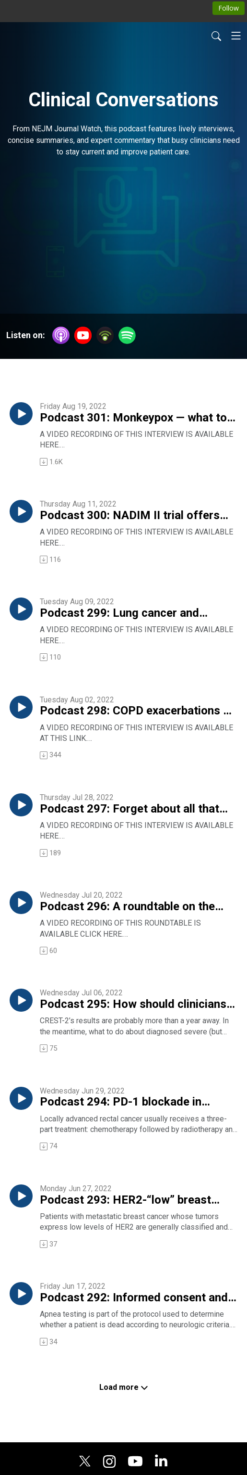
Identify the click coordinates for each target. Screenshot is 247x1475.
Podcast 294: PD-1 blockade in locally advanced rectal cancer (120, 1102)
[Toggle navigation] (236, 35)
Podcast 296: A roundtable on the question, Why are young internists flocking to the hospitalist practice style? (130, 907)
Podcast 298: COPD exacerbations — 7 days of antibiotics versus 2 (136, 711)
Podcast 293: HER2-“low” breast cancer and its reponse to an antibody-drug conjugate (125, 1200)
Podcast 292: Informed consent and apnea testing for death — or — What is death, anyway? (134, 1298)
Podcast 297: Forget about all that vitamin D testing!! (129, 809)
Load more (123, 1387)
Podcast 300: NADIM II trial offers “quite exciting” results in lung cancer (137, 516)
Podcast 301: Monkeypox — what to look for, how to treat (133, 418)
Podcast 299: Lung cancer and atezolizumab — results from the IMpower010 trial (124, 613)
